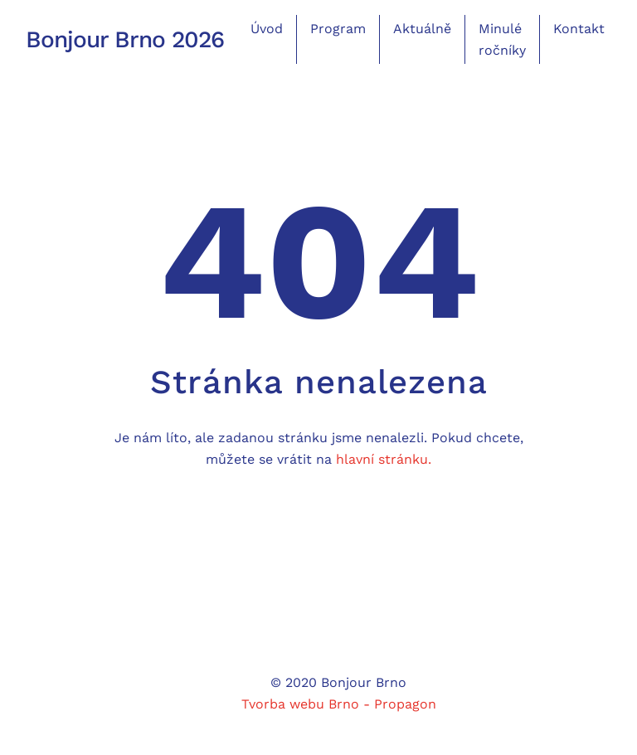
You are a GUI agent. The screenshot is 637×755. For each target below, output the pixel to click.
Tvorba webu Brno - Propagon (338, 704)
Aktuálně (422, 29)
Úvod (266, 29)
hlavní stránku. (383, 459)
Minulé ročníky (502, 39)
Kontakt (579, 29)
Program (338, 29)
